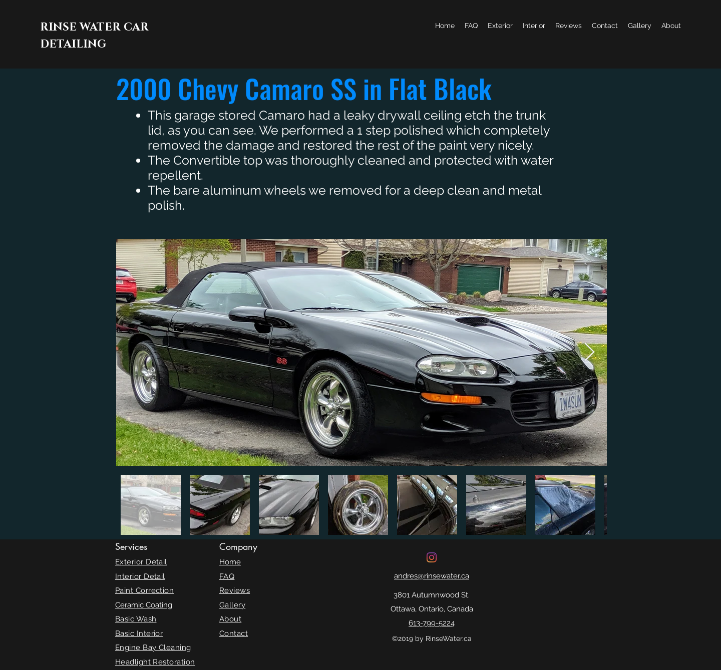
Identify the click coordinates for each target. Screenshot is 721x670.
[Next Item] (589, 352)
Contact (233, 633)
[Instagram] (432, 557)
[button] (500, 25)
